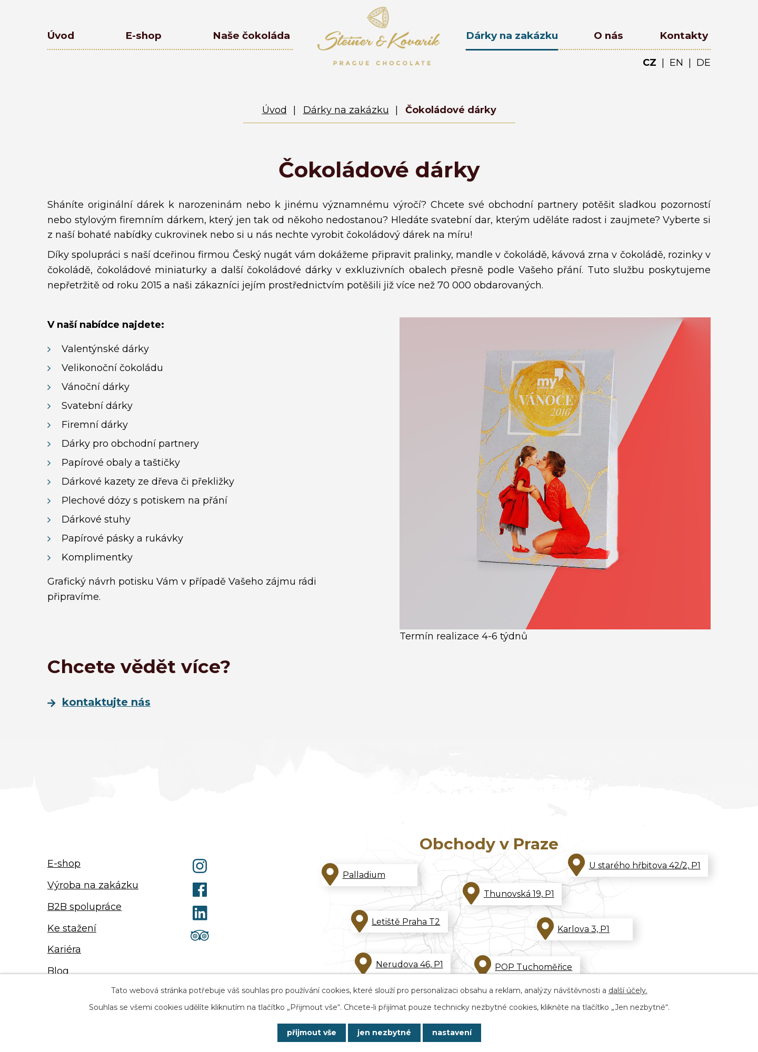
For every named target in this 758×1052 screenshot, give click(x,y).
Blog (58, 971)
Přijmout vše (311, 1032)
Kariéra (64, 949)
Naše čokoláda (251, 35)
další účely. (628, 990)
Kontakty (684, 35)
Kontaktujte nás (106, 702)
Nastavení (452, 1032)
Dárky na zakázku (512, 35)
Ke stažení (71, 928)
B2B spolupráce (84, 907)
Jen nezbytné (384, 1032)
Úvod (60, 35)
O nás (608, 35)
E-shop (143, 35)
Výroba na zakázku (92, 885)
